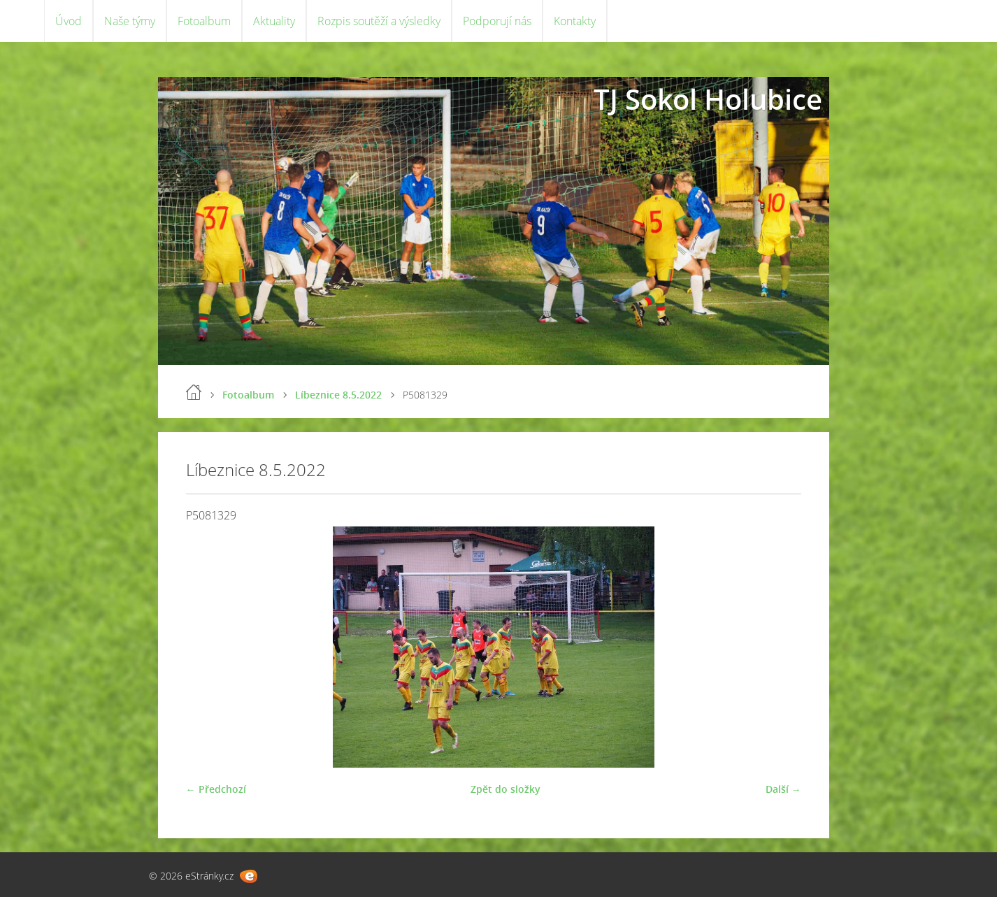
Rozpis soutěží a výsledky (378, 21)
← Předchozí (216, 789)
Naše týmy (129, 21)
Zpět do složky (505, 789)
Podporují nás (497, 21)
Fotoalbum (204, 21)
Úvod (68, 21)
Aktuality (274, 21)
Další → (783, 789)
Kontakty (575, 21)
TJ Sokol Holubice (708, 99)
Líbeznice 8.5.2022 (338, 394)
